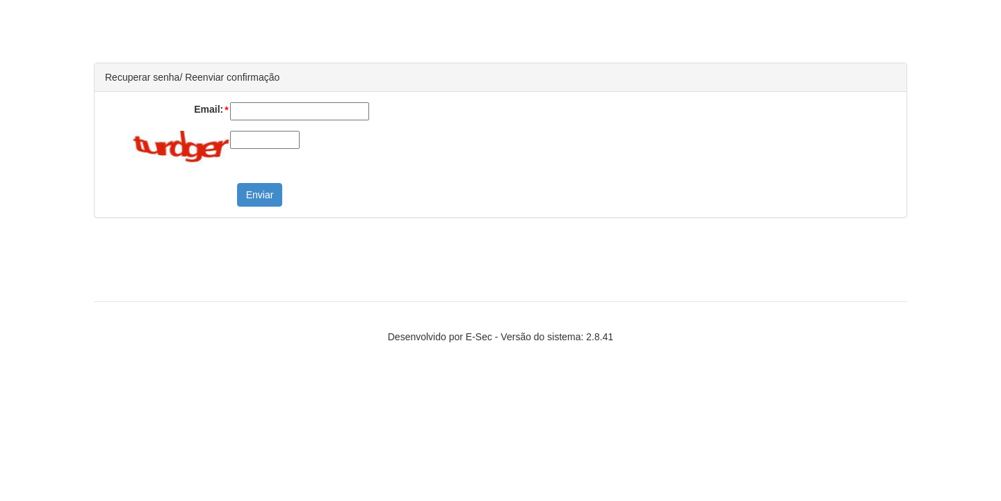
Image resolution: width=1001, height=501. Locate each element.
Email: (211, 110)
